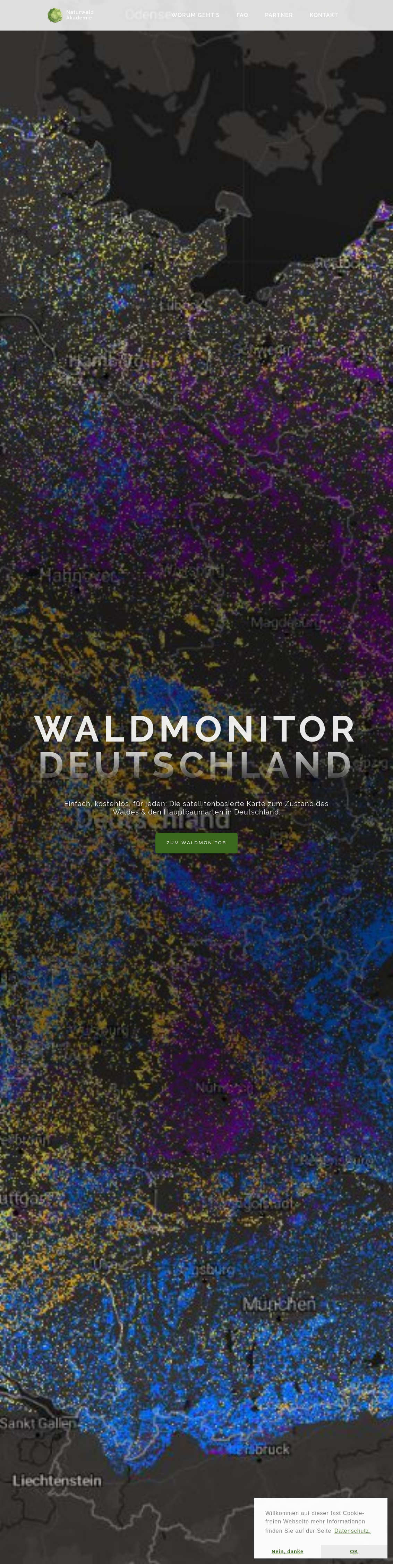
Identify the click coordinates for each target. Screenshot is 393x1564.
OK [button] (354, 1551)
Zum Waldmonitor (196, 843)
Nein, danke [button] (288, 1551)
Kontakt (324, 15)
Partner (279, 15)
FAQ (242, 15)
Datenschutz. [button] (352, 1531)
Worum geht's (195, 15)
